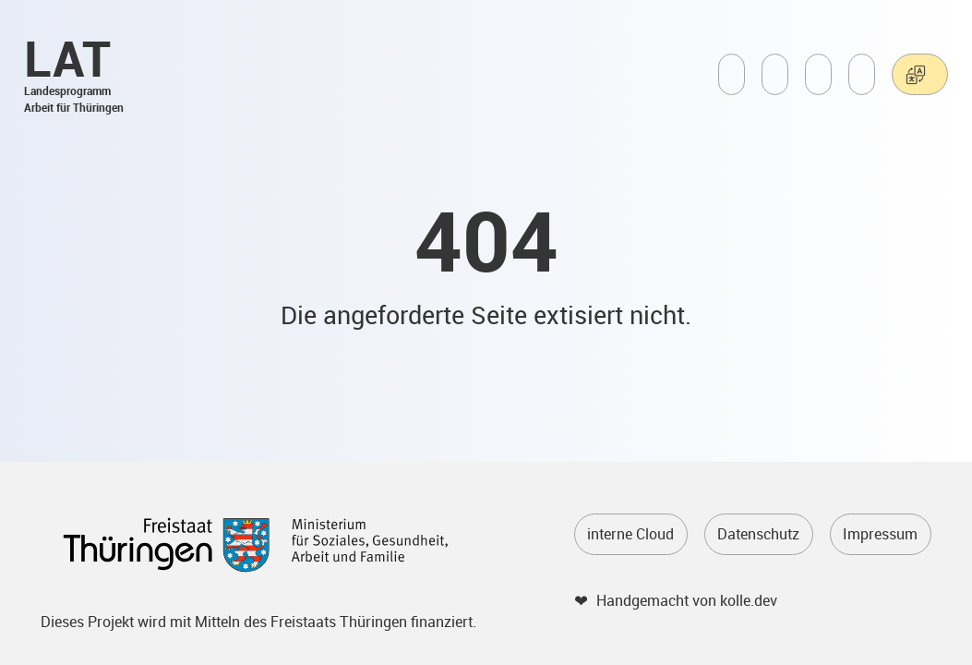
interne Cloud (630, 534)
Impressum (880, 534)
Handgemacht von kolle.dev (686, 600)
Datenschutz (758, 534)
